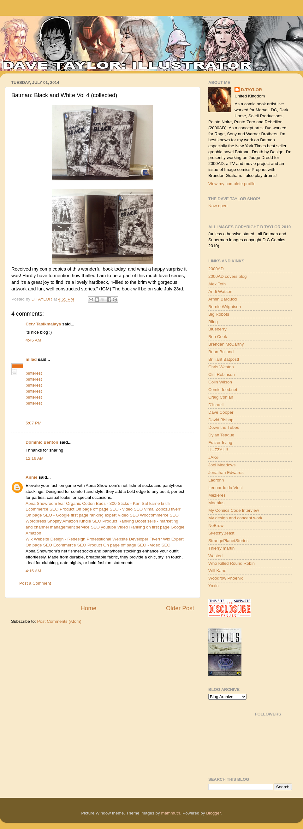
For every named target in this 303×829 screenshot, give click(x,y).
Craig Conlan (220, 397)
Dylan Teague (221, 435)
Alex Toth (217, 284)
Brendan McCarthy (226, 344)
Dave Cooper (221, 412)
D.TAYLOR (251, 89)
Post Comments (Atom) (59, 621)
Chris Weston (221, 367)
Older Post (180, 608)
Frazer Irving (220, 442)
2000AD (216, 268)
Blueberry (217, 329)
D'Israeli (215, 404)
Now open (218, 205)
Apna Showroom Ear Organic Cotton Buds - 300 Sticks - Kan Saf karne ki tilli (98, 503)
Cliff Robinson (221, 374)
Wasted (215, 555)
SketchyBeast (221, 533)
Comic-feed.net (222, 389)
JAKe (213, 457)
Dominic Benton (42, 442)
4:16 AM (33, 571)
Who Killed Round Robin (231, 563)
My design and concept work (235, 518)
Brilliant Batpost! (223, 359)
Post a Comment (35, 583)
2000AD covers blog (227, 276)
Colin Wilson (220, 382)
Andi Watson (220, 291)
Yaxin (213, 585)
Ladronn (216, 480)
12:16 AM (35, 458)
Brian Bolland (221, 351)
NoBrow (215, 525)
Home (88, 608)
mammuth (170, 813)
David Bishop (221, 419)
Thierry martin (221, 548)
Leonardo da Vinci (225, 487)
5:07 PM (33, 423)
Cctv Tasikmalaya (43, 324)
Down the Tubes (223, 427)
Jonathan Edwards (226, 472)
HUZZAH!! (218, 449)
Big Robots (218, 314)
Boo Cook (217, 336)
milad (31, 359)
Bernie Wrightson (224, 306)
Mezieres (217, 495)
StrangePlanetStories (228, 540)
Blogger (213, 813)
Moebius (216, 502)
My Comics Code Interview (233, 510)
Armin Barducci (222, 299)
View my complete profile (232, 183)
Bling (213, 321)
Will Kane (217, 570)
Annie (32, 477)
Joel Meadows (221, 465)
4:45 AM (33, 340)
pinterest (34, 373)
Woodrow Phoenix (225, 578)
